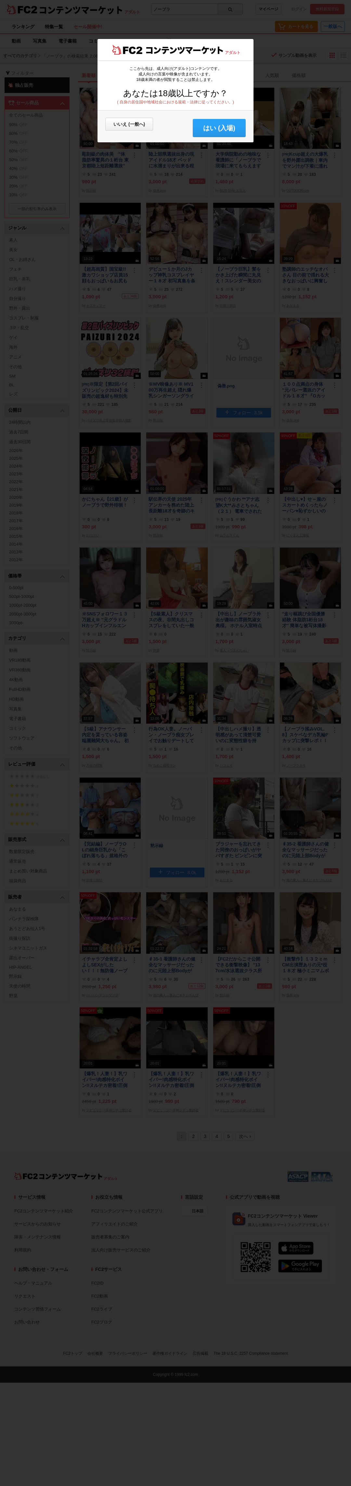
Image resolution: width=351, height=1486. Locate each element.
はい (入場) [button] (219, 128)
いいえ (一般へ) (129, 124)
